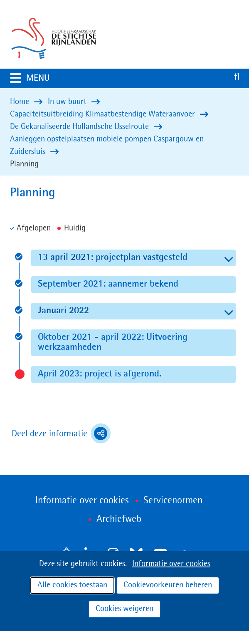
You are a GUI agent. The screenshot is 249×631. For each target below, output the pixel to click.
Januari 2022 (84, 311)
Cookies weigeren (124, 609)
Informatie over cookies (171, 564)
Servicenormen (172, 501)
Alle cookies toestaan (72, 585)
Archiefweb (118, 520)
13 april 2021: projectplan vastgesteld (134, 257)
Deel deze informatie (61, 433)
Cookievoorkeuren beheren (167, 585)
